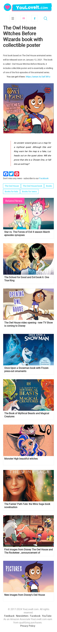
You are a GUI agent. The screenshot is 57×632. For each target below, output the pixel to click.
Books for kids (11, 191)
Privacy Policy (27, 625)
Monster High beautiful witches (21, 458)
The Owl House (12, 185)
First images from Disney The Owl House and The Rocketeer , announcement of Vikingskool (28, 551)
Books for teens (29, 191)
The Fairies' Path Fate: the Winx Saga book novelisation (27, 505)
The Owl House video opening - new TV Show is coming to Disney (28, 324)
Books (49, 185)
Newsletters (22, 615)
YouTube (46, 615)
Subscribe (23, 18)
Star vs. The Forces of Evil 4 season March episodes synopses (27, 233)
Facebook (34, 18)
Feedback (9, 615)
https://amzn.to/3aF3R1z (38, 76)
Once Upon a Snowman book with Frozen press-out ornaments (26, 369)
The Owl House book (32, 185)
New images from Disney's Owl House (24, 594)
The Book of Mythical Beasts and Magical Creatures (26, 415)
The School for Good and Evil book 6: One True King (26, 279)
